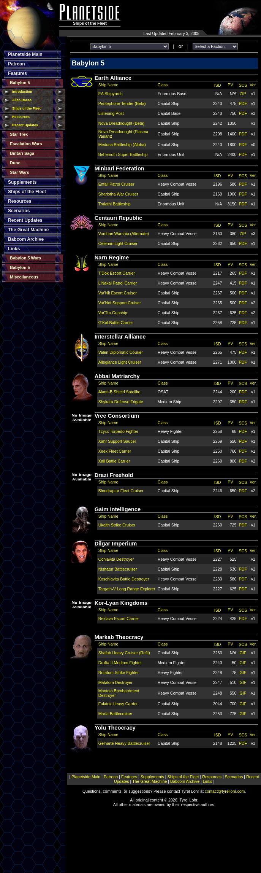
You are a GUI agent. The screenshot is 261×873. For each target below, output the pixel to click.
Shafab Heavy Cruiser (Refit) (124, 652)
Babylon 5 (20, 82)
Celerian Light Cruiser (118, 243)
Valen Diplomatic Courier (120, 352)
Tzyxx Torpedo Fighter (118, 431)
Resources (21, 117)
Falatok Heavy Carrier (118, 703)
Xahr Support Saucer (117, 441)
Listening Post (111, 113)
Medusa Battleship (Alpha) (122, 144)
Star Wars (19, 172)
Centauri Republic (118, 218)
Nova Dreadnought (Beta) (121, 123)
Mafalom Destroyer (115, 682)
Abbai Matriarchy (117, 376)
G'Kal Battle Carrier (115, 322)
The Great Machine (28, 229)
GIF (243, 652)
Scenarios (19, 210)
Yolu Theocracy (115, 728)
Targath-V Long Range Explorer (126, 589)
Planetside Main (25, 54)
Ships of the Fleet (26, 108)
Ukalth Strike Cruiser (117, 525)
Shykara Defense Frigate (120, 401)
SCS (243, 85)
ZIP (243, 93)
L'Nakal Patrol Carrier (117, 283)
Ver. (253, 85)
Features (17, 73)
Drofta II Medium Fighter (120, 662)
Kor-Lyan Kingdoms (121, 603)
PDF (243, 103)
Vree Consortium (117, 416)
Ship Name (108, 85)
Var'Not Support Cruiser (119, 303)
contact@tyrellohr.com (225, 791)
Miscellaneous (24, 277)
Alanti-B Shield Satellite (119, 392)
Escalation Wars (26, 144)
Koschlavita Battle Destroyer (123, 579)
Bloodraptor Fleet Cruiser (121, 490)
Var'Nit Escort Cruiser (117, 293)
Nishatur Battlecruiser (117, 569)
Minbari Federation (119, 168)
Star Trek (19, 134)
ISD (217, 85)
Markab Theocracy (119, 637)
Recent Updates (25, 125)
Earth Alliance (113, 78)
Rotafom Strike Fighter (118, 672)
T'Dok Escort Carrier (116, 273)
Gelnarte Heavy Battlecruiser (124, 743)
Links (14, 248)
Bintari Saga (22, 153)
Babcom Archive (26, 239)
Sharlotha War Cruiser (118, 194)
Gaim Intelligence (118, 509)
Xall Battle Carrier (114, 461)
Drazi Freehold (114, 475)
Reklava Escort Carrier (118, 618)
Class (163, 85)
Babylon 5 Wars (25, 258)
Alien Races (22, 100)
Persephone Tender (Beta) (122, 103)
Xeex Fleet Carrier (114, 451)
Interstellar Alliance (120, 337)
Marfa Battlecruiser (115, 713)
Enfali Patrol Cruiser (116, 184)
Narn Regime (112, 257)
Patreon (16, 64)
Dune (15, 163)
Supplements (22, 182)
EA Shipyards (110, 93)
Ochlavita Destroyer (116, 559)
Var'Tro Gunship (112, 312)
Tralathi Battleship (114, 204)
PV (230, 85)
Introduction (22, 92)
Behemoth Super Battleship (123, 154)
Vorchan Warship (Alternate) (123, 233)
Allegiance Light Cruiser (119, 362)
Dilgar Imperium (116, 544)
